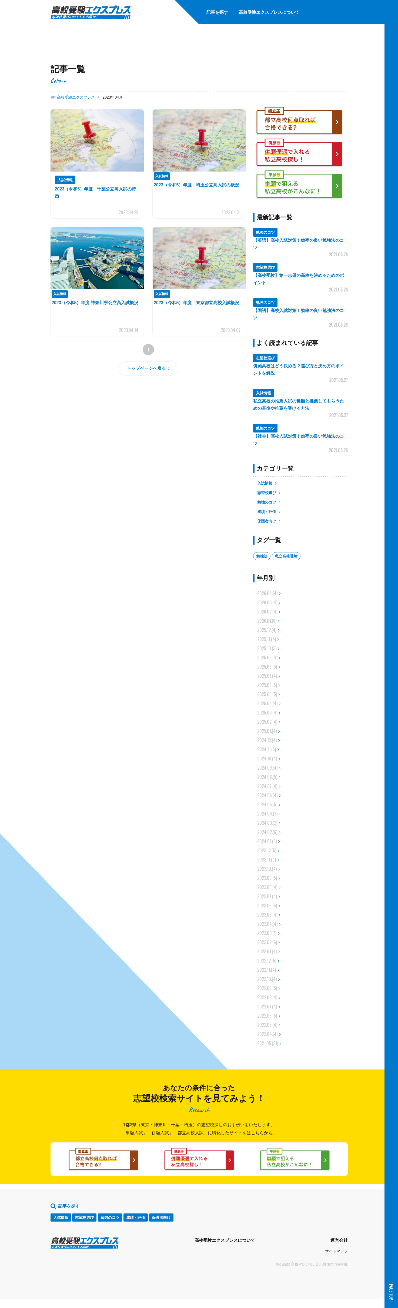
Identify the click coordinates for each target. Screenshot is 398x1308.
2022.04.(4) (267, 1034)
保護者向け (266, 521)
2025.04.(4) (267, 703)
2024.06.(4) (267, 795)
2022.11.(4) (266, 970)
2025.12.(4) (266, 630)
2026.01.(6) (266, 621)
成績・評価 (266, 511)
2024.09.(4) (267, 767)
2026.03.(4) (267, 602)
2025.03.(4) (267, 712)
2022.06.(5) (267, 1015)
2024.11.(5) (266, 749)
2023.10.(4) (267, 869)
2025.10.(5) (266, 648)
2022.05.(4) (267, 1025)
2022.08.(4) (267, 997)
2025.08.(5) (267, 666)
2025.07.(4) (267, 676)
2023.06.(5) (267, 905)
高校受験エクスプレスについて (225, 1249)
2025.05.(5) (267, 694)
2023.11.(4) (266, 859)
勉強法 (261, 556)
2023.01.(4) (267, 951)
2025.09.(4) (267, 657)
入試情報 (264, 483)
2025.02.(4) (267, 722)
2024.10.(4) (267, 758)
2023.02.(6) (267, 942)
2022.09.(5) (267, 988)
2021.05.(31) (267, 1043)
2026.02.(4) (267, 611)
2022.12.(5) (266, 960)
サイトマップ (336, 1260)
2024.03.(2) (267, 823)
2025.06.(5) (267, 685)
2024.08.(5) (267, 777)
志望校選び (266, 493)
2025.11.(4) (266, 639)
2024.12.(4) (267, 740)
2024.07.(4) (267, 786)
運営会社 (339, 1249)
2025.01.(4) (267, 731)
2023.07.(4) (267, 896)
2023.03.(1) (266, 933)
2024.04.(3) (267, 813)
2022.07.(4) (267, 1006)
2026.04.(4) (267, 593)
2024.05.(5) (267, 804)
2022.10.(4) (267, 979)
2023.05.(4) (267, 914)
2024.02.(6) (267, 832)
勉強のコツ (266, 502)
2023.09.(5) (267, 878)
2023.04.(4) (267, 924)
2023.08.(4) (267, 887)
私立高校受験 (286, 556)
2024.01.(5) (267, 841)
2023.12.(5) (266, 850)
